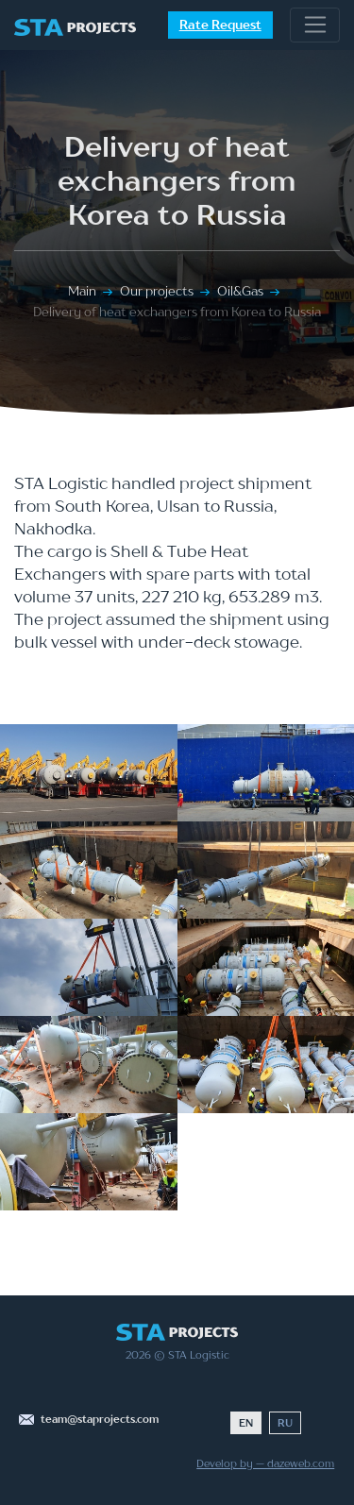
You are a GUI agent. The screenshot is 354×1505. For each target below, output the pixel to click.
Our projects (157, 290)
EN (246, 1422)
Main (82, 290)
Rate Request (220, 24)
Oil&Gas (240, 290)
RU (285, 1422)
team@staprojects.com (100, 1419)
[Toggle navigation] (315, 25)
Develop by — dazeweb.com (265, 1463)
